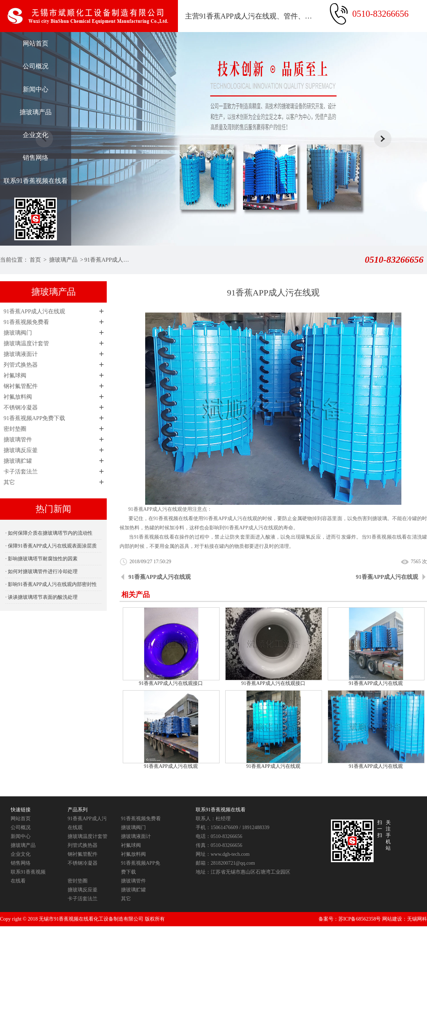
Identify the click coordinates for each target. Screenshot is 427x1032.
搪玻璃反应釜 (21, 450)
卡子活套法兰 (21, 471)
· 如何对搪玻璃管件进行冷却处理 (41, 571)
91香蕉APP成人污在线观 (108, 260)
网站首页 (35, 43)
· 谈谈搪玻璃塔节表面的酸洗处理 (41, 597)
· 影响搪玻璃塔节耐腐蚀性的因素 (41, 558)
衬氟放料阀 (18, 397)
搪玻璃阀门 (18, 333)
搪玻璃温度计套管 (26, 343)
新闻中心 (35, 89)
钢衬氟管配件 (21, 386)
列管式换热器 (21, 365)
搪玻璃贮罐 (18, 461)
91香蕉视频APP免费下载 (34, 418)
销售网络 (35, 157)
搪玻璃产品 (36, 112)
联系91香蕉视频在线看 (36, 180)
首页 (35, 260)
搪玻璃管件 (18, 439)
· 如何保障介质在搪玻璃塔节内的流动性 (49, 533)
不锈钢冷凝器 (21, 407)
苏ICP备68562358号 (359, 919)
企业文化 (35, 134)
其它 (9, 482)
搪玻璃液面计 (21, 354)
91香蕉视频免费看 (26, 322)
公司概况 (35, 66)
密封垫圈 (15, 429)
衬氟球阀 (15, 375)
